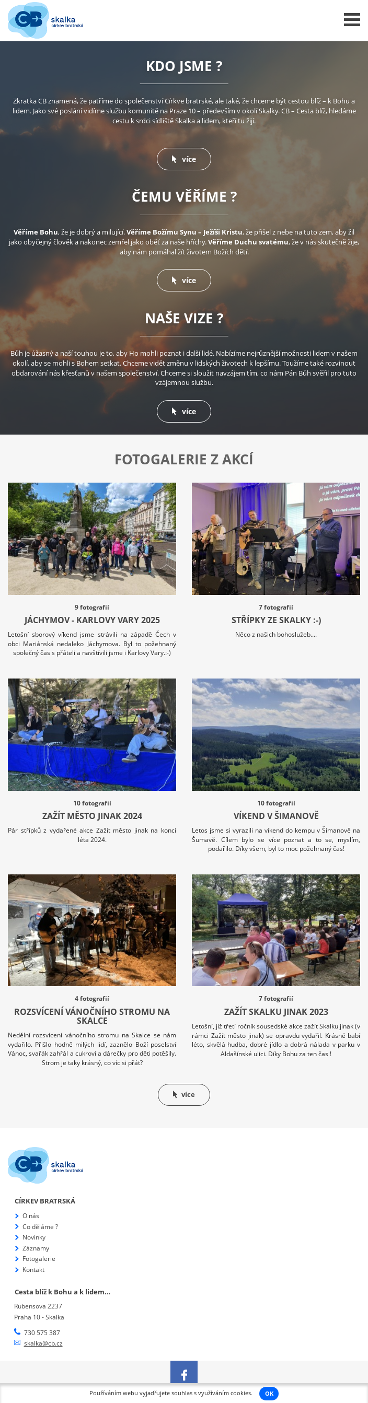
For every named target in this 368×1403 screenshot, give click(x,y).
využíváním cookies (224, 1393)
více (184, 159)
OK (269, 1393)
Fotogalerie (38, 1258)
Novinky (33, 1237)
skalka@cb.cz (43, 1343)
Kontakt (33, 1269)
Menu (352, 19)
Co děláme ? (40, 1226)
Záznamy (35, 1248)
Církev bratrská (45, 1201)
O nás (30, 1215)
